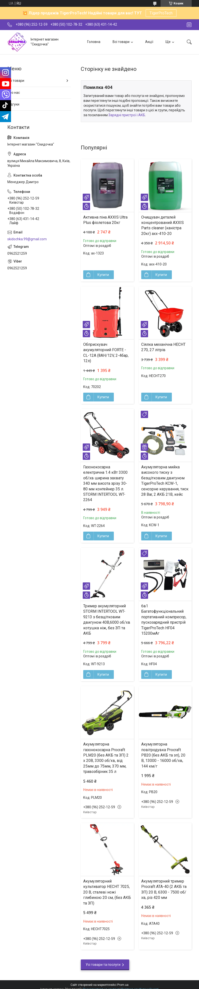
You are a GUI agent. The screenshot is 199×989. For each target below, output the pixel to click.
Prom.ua (123, 985)
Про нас (13, 93)
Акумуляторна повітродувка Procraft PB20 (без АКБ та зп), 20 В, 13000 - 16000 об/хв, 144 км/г (163, 755)
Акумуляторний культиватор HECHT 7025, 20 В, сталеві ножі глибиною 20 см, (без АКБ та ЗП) (107, 892)
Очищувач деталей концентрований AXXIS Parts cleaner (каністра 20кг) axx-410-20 (162, 225)
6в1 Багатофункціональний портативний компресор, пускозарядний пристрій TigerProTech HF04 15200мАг (163, 620)
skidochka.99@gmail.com (27, 239)
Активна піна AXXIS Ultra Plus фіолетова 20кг (105, 220)
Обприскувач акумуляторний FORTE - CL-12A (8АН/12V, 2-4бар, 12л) (106, 352)
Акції (149, 42)
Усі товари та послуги (103, 965)
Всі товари (121, 42)
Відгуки (13, 104)
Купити (103, 275)
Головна (93, 42)
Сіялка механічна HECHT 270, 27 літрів (163, 347)
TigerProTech (161, 13)
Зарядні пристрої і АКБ (126, 115)
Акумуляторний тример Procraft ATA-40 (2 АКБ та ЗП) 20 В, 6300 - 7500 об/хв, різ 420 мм (164, 889)
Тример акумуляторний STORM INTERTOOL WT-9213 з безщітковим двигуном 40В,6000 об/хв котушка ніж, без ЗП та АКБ (106, 620)
